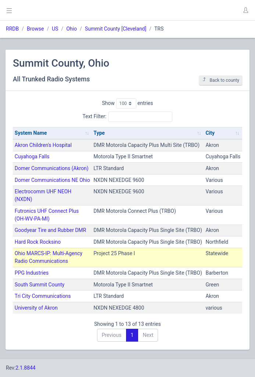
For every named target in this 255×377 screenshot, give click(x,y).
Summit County (102, 29)
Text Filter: (128, 117)
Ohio (71, 29)
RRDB (12, 29)
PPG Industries (32, 273)
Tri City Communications (43, 296)
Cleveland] (134, 29)
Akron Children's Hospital (43, 145)
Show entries (127, 103)
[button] (245, 10)
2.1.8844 (25, 368)
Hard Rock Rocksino (38, 242)
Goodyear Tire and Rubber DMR (50, 230)
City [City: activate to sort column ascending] (210, 133)
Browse (35, 29)
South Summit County (40, 285)
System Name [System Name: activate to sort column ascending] (31, 133)
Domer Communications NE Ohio (52, 180)
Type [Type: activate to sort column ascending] (99, 133)
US (55, 29)
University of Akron (36, 308)
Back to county (220, 80)
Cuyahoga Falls (32, 156)
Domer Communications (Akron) (52, 168)
